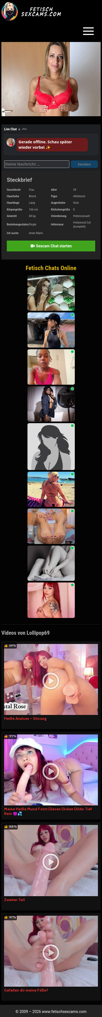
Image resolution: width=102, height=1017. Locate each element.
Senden (84, 164)
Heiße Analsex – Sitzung (25, 718)
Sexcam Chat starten (51, 246)
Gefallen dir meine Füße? (26, 990)
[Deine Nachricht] (36, 164)
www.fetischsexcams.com (64, 1011)
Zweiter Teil (14, 899)
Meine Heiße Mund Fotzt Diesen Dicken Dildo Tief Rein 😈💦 (48, 811)
